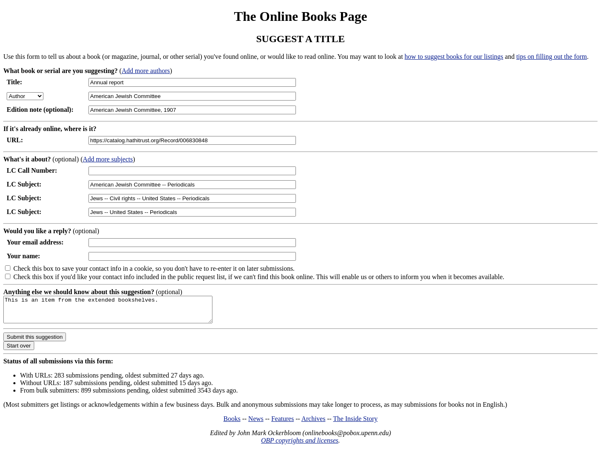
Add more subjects (108, 159)
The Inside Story (355, 423)
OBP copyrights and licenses (299, 445)
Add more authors (145, 70)
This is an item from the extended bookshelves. (120, 312)
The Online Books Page (300, 16)
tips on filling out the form (551, 56)
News (255, 423)
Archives (313, 423)
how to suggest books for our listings (453, 56)
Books (231, 423)
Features (282, 423)
